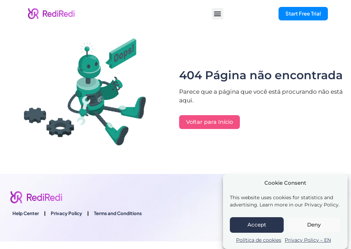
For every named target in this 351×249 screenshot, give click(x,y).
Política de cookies (258, 240)
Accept (256, 224)
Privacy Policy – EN (308, 240)
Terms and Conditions (118, 213)
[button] (217, 13)
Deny (314, 224)
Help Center (25, 213)
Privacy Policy (66, 213)
